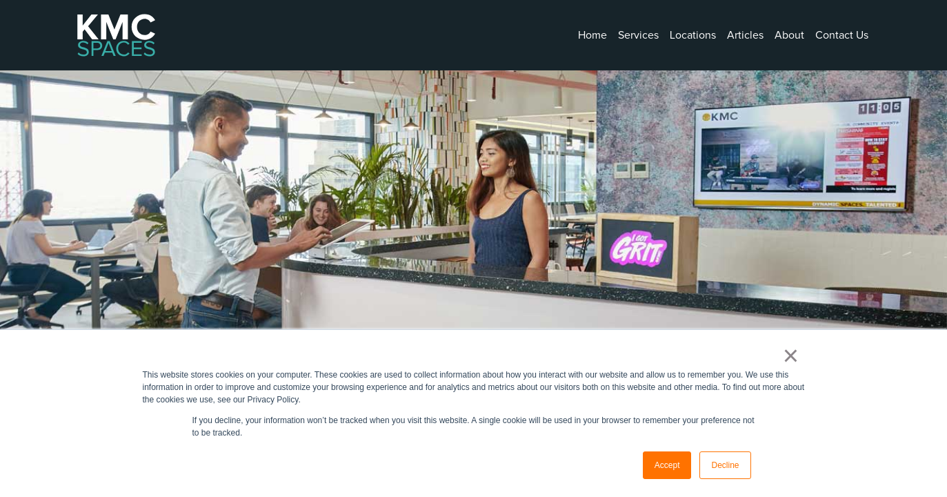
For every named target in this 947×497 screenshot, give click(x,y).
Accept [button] (667, 465)
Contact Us (841, 35)
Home (592, 35)
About (789, 35)
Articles (745, 35)
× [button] (791, 355)
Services (638, 35)
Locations (693, 35)
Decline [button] (725, 465)
